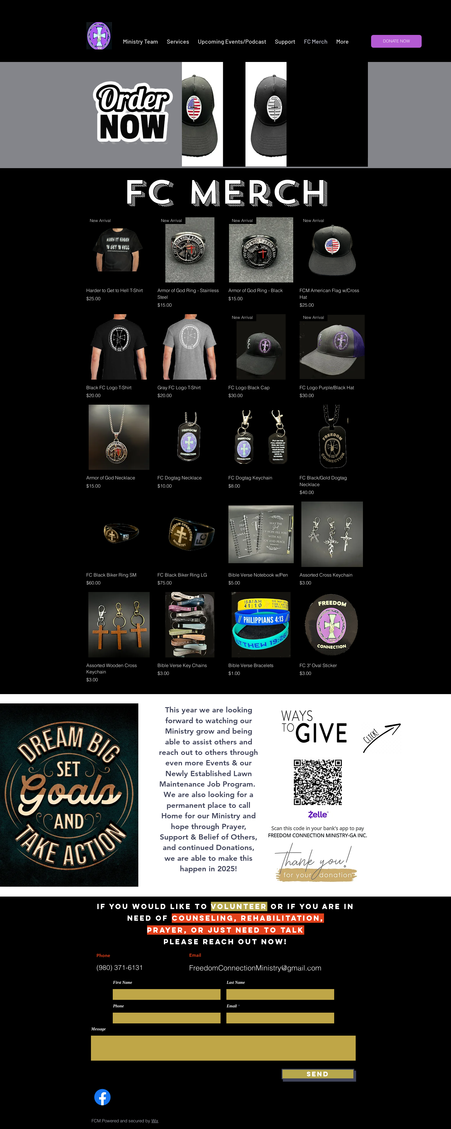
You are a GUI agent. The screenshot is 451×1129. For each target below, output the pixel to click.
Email (232, 1006)
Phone (118, 1006)
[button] (178, 41)
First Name (122, 983)
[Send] (318, 1074)
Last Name (236, 983)
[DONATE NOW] (396, 41)
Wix (154, 1120)
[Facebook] (102, 1097)
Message (98, 1029)
